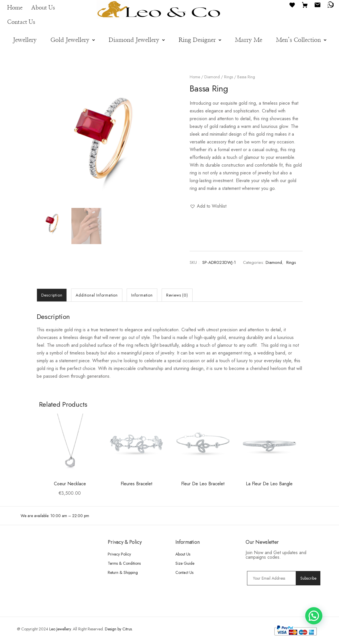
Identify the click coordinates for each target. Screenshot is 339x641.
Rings (228, 77)
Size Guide (184, 563)
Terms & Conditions (124, 563)
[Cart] (304, 4)
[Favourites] (292, 4)
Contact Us (21, 22)
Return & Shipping (123, 572)
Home (15, 8)
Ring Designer (200, 40)
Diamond (212, 77)
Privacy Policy (119, 554)
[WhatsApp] (330, 4)
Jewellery (25, 40)
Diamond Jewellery (137, 40)
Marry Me (248, 40)
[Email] (317, 4)
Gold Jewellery (72, 40)
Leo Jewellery (60, 629)
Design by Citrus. (119, 629)
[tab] (52, 295)
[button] (73, 40)
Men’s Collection (301, 40)
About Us (43, 8)
